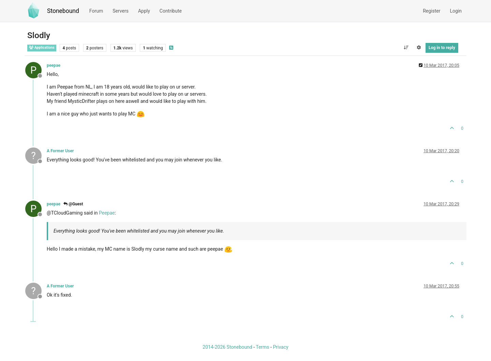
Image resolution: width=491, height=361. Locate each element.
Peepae (107, 213)
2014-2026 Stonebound (227, 347)
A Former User (60, 150)
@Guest (73, 204)
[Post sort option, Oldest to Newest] (406, 47)
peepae (53, 65)
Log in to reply (442, 47)
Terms (262, 347)
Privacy (280, 347)
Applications (42, 47)
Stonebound (63, 10)
